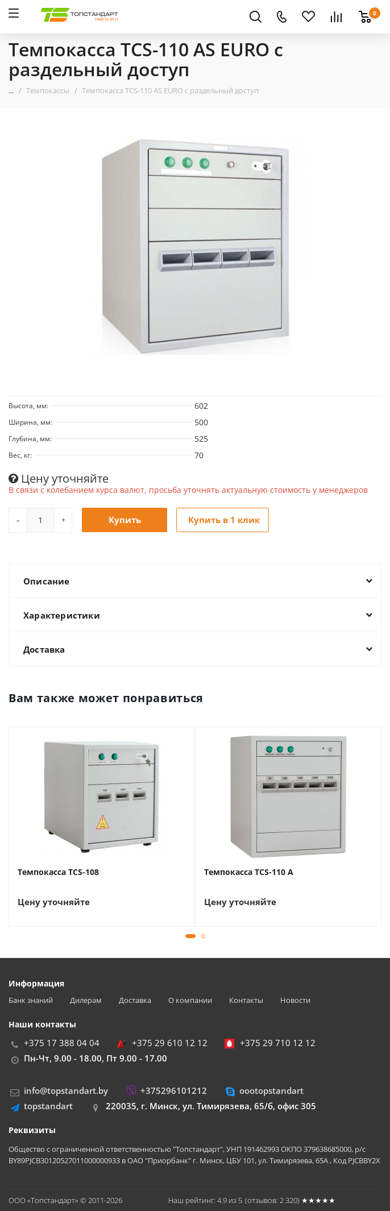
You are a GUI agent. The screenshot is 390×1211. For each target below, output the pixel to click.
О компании (190, 1000)
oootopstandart (271, 1090)
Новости (295, 1000)
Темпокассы (47, 90)
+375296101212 (173, 1090)
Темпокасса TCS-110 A (248, 871)
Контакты (246, 1000)
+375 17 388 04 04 (61, 1042)
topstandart (48, 1106)
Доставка (135, 1000)
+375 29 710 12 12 (278, 1042)
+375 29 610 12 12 (170, 1042)
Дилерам (86, 1000)
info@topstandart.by (66, 1090)
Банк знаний (31, 1000)
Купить (125, 519)
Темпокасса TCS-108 (58, 871)
